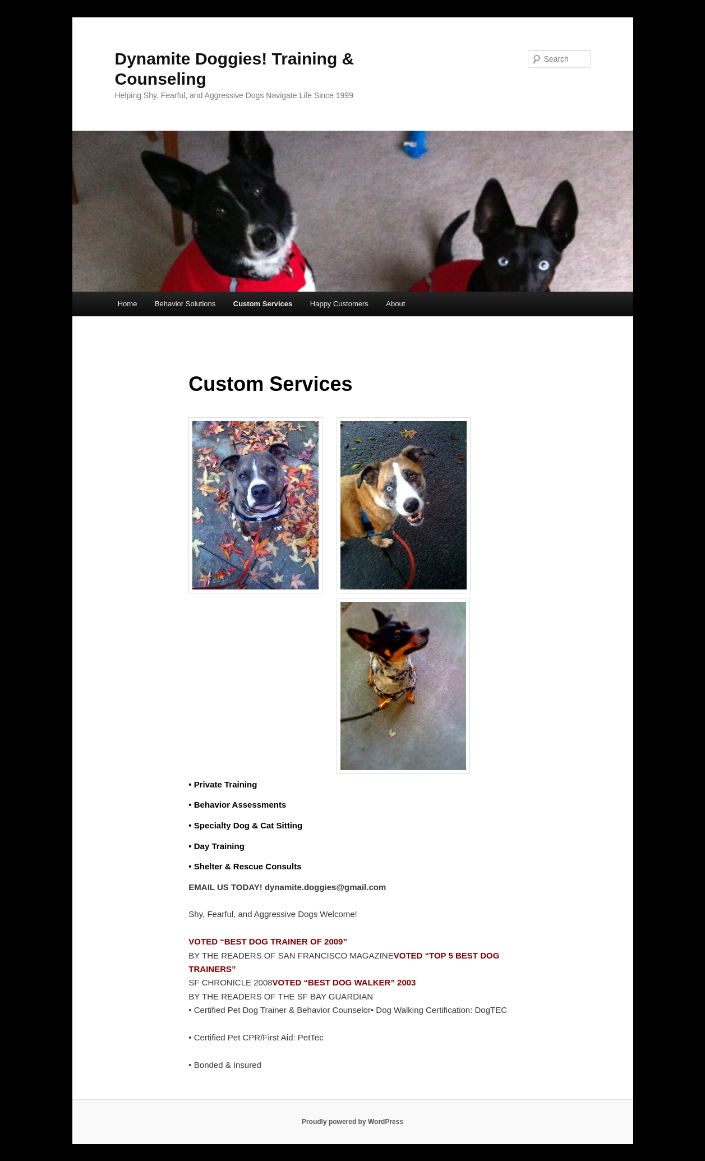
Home (127, 304)
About (395, 304)
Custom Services (263, 304)
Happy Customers (339, 304)
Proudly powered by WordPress (352, 1122)
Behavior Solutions (185, 304)
